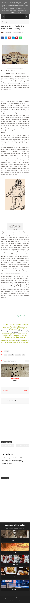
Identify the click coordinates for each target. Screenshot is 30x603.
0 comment (6, 34)
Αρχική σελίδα (6, 22)
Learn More (12, 12)
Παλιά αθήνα (23, 316)
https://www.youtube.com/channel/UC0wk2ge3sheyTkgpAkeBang (15, 331)
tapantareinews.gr (15, 600)
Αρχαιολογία (15, 540)
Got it (20, 12)
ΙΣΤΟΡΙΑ (15, 22)
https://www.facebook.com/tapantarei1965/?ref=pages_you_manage (22, 446)
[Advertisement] (15, 96)
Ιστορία (15, 552)
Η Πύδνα (15, 380)
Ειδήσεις (15, 589)
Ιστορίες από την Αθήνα (14, 316)
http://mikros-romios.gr (16, 300)
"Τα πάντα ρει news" (19, 598)
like (19, 340)
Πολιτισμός (15, 564)
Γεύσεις (15, 577)
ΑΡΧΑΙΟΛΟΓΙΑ (15, 378)
